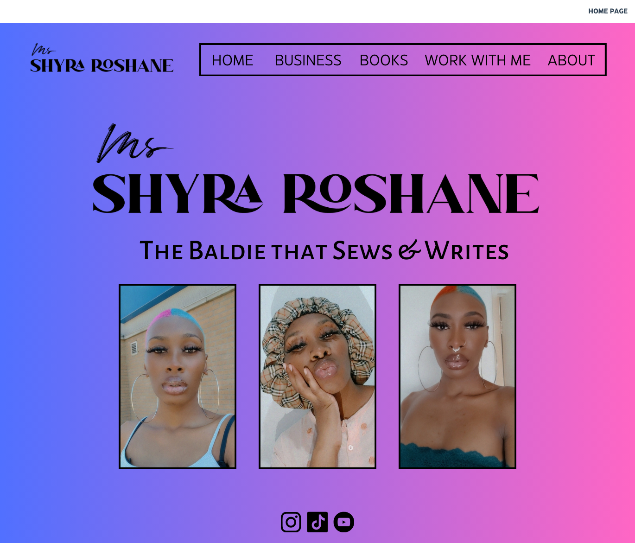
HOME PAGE (608, 11)
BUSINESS (308, 61)
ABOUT (571, 61)
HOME (233, 61)
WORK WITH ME (478, 61)
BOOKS (384, 61)
